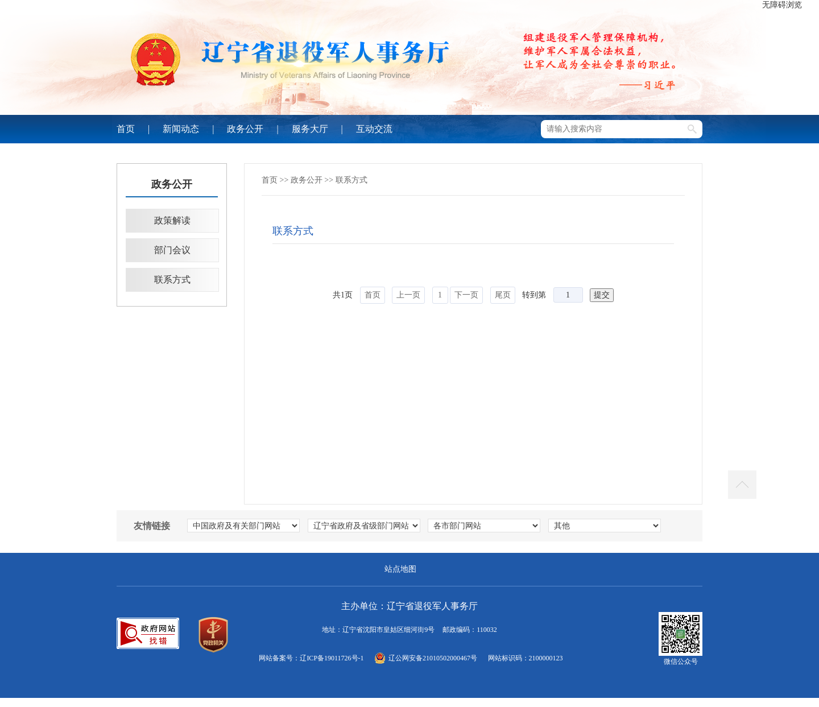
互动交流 (374, 129)
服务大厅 (310, 129)
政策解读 (172, 220)
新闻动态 (181, 129)
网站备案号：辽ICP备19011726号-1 (311, 658)
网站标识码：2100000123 (525, 658)
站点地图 (400, 569)
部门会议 (172, 250)
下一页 (466, 295)
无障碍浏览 (782, 5)
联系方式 (172, 279)
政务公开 (245, 129)
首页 (126, 129)
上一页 (408, 295)
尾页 (503, 295)
